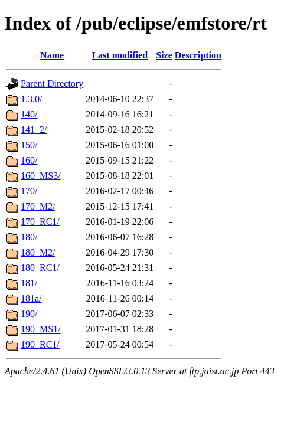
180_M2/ (38, 252)
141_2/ (34, 130)
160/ (29, 160)
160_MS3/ (41, 176)
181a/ (31, 298)
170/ (29, 191)
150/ (29, 145)
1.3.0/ (31, 99)
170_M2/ (38, 206)
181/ (29, 283)
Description (198, 55)
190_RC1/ (40, 344)
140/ (29, 114)
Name (52, 55)
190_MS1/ (41, 329)
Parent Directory (52, 84)
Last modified (120, 55)
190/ (29, 314)
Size (164, 55)
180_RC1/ (40, 268)
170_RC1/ (40, 222)
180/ (29, 237)
